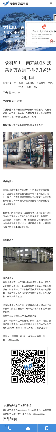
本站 (35, 87)
